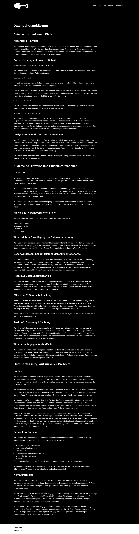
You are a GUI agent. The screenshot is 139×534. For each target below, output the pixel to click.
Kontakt (119, 6)
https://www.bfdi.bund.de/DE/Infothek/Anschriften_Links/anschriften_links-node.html (46, 270)
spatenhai (97, 6)
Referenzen (108, 6)
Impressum (18, 527)
